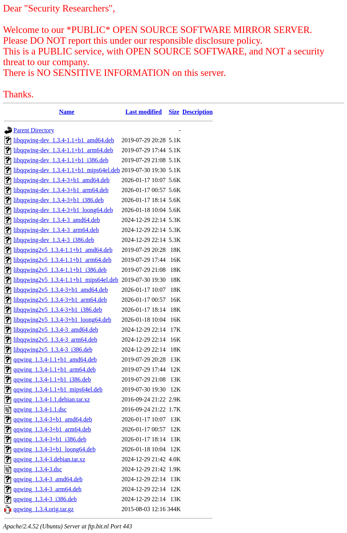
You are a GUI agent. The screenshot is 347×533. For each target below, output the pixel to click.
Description (197, 112)
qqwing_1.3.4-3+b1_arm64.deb (52, 429)
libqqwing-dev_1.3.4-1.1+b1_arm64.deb (63, 150)
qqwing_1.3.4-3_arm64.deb (47, 489)
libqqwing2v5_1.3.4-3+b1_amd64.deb (60, 289)
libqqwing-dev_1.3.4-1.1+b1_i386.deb (60, 160)
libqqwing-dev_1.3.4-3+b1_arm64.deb (61, 190)
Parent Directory (33, 130)
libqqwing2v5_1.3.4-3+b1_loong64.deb (62, 319)
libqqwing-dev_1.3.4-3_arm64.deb (56, 230)
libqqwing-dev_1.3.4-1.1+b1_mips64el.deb (66, 170)
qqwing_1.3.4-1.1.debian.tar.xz (51, 399)
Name (66, 112)
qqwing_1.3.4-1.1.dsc (40, 409)
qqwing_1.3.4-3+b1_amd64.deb (52, 419)
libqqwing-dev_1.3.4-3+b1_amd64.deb (61, 180)
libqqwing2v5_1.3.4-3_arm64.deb (55, 339)
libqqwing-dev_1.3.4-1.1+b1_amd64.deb (63, 140)
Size (174, 112)
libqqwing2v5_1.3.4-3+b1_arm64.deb (60, 299)
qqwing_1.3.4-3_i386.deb (45, 499)
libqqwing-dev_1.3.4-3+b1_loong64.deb (63, 210)
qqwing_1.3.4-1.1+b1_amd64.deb (55, 359)
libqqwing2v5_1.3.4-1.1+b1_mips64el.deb (65, 279)
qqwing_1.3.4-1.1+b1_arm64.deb (54, 369)
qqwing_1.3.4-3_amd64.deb (48, 479)
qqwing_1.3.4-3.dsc (37, 469)
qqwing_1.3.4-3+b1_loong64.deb (54, 449)
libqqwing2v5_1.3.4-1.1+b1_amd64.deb (62, 250)
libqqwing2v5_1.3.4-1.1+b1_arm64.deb (62, 260)
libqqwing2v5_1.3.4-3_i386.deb (53, 349)
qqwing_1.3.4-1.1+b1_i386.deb (52, 379)
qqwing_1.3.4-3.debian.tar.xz (49, 459)
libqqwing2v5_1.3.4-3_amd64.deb (55, 329)
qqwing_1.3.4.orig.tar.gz (43, 509)
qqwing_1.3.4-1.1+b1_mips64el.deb (57, 389)
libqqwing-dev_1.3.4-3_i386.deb (53, 240)
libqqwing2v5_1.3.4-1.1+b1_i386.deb (60, 269)
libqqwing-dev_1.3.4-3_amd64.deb (56, 220)
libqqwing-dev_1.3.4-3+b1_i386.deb (58, 200)
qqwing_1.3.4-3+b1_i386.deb (49, 439)
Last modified (144, 112)
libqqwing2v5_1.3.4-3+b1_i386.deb (57, 309)
